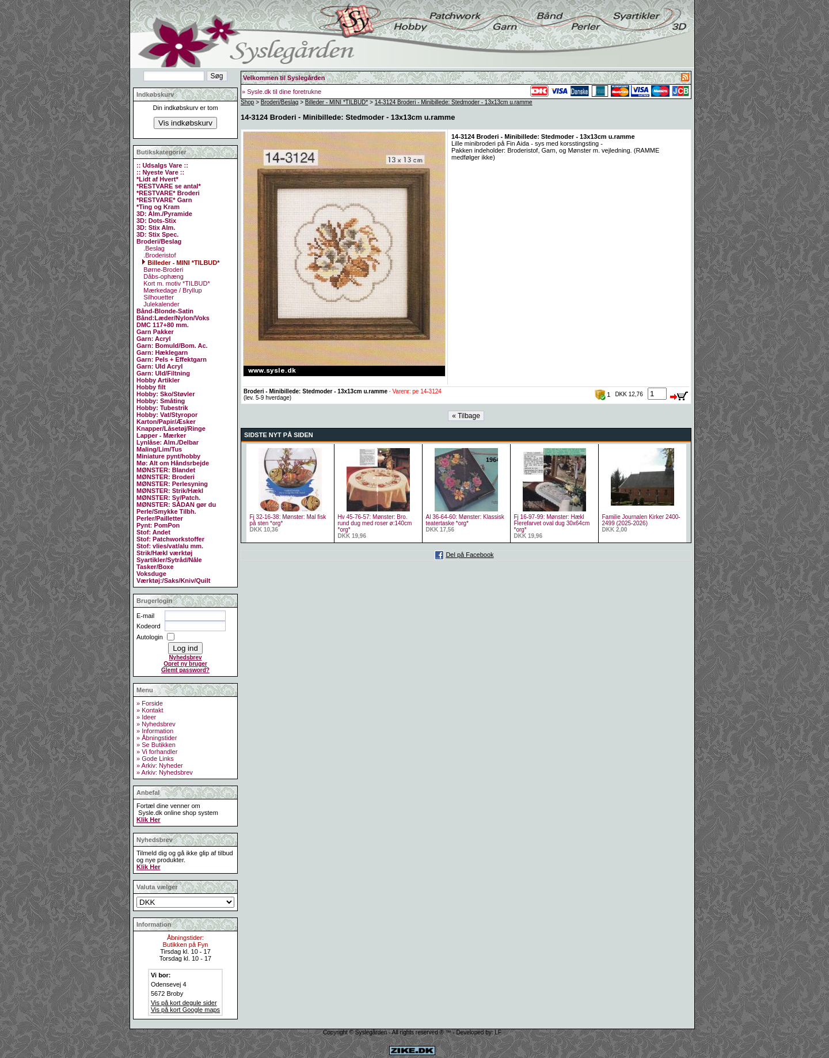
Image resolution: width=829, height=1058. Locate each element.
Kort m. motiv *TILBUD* (176, 283)
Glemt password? (185, 670)
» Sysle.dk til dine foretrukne (281, 91)
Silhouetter (158, 297)
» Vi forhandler (156, 751)
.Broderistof (159, 255)
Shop (247, 102)
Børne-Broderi (162, 269)
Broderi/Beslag (280, 102)
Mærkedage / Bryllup (172, 290)
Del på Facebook (469, 554)
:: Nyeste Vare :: (160, 172)
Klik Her (148, 819)
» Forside (149, 703)
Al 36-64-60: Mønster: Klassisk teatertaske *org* (465, 520)
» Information (154, 730)
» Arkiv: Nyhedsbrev (164, 772)
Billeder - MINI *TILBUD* (180, 262)
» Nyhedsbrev (156, 723)
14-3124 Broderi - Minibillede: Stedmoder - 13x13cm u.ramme (454, 102)
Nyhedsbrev (185, 657)
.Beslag (153, 248)
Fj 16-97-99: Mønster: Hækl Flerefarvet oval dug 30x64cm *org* (552, 523)
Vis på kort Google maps (185, 1009)
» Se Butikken (156, 744)
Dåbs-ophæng (163, 276)
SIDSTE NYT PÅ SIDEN (278, 434)
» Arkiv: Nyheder (159, 765)
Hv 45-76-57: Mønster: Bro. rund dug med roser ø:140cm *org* (375, 523)
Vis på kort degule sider (184, 1002)
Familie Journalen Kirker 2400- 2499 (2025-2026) (641, 520)
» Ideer (146, 717)
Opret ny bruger (185, 664)
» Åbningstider (156, 737)
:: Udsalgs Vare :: (162, 165)
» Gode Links (155, 758)
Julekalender (160, 304)
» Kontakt (149, 710)
